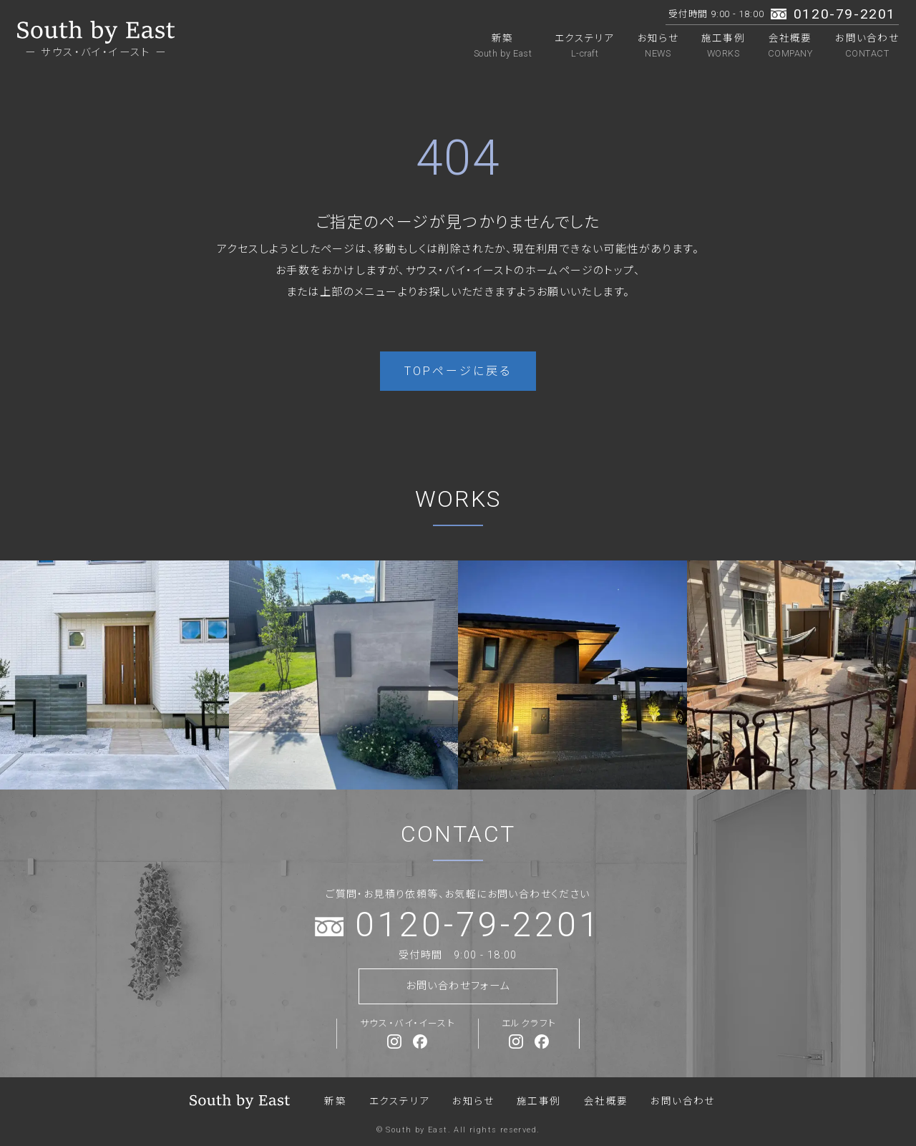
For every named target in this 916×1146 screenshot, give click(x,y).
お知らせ (658, 46)
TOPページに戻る (458, 371)
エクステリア (585, 46)
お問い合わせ (867, 46)
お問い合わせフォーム (458, 986)
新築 (503, 46)
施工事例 (723, 46)
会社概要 (790, 46)
